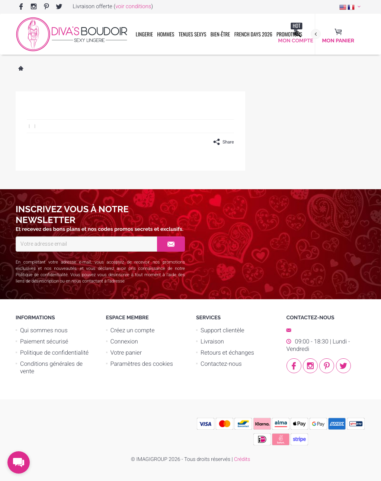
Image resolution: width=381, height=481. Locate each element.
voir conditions (133, 6)
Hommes (165, 34)
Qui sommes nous (44, 330)
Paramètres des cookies (142, 363)
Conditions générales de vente (51, 367)
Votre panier (126, 352)
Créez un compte (133, 330)
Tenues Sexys (192, 34)
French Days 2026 (253, 34)
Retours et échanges (227, 352)
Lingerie (144, 34)
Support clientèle (222, 330)
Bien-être (220, 34)
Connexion (124, 341)
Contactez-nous (221, 363)
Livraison (212, 341)
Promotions (289, 30)
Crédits (242, 459)
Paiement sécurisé (44, 341)
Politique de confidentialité (42, 274)
